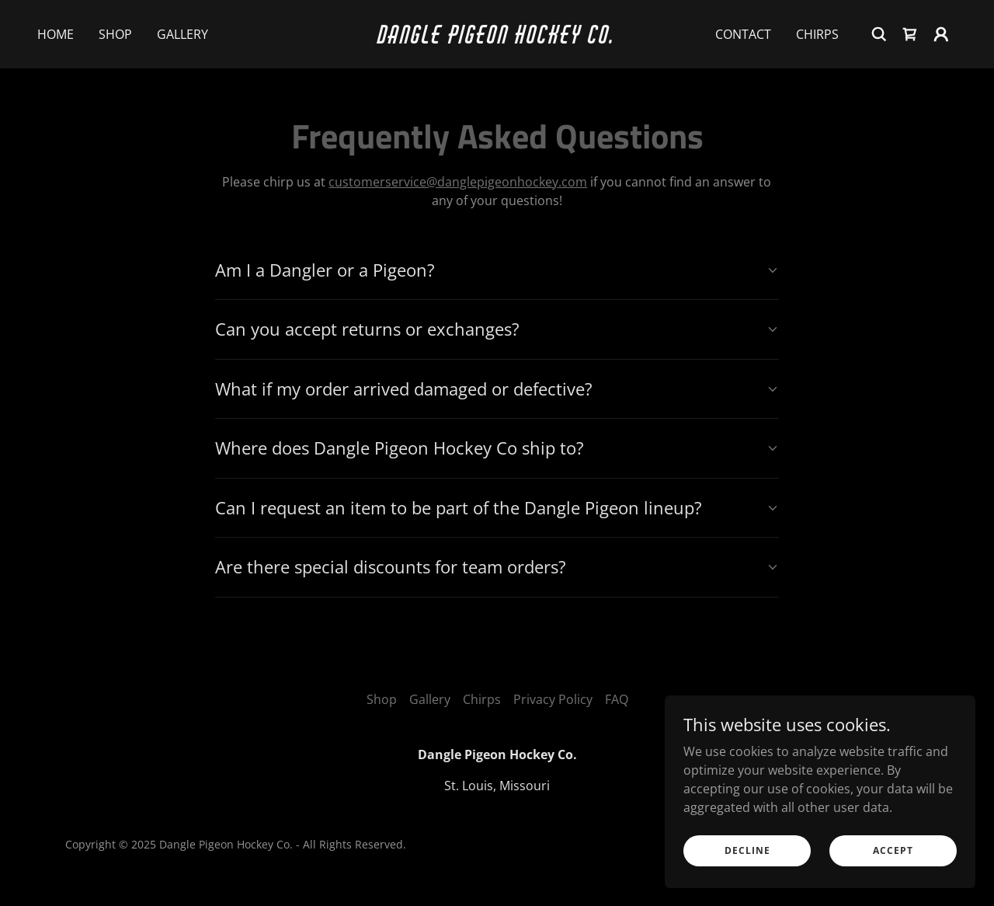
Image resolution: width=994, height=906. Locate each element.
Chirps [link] (817, 34)
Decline (747, 850)
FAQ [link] (616, 699)
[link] (497, 38)
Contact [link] (743, 34)
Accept (893, 850)
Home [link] (55, 34)
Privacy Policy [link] (553, 699)
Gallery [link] (182, 34)
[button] (941, 34)
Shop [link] (115, 34)
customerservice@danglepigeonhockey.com (457, 181)
